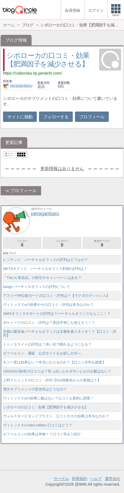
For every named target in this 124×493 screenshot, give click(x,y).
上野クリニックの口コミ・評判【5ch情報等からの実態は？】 (52, 380)
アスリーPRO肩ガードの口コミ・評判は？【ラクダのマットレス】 (56, 296)
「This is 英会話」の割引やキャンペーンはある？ (42, 278)
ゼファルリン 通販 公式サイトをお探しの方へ (42, 353)
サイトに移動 (19, 117)
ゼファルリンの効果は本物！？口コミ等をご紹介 (42, 434)
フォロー (22, 243)
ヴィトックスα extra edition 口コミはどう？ (37, 425)
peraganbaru (17, 85)
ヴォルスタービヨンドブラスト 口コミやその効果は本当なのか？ (56, 416)
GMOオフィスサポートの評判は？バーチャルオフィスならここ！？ (57, 314)
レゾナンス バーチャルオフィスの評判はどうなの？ (45, 260)
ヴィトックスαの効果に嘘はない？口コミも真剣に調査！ (48, 398)
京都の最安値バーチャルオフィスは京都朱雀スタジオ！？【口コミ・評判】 (59, 333)
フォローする (55, 117)
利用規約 (79, 478)
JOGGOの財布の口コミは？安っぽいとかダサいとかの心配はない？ (57, 371)
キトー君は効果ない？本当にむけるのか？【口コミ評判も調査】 (54, 362)
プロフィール (91, 117)
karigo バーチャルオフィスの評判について (36, 287)
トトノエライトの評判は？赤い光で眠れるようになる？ (47, 344)
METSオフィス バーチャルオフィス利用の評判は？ (45, 269)
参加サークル (102, 243)
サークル (61, 478)
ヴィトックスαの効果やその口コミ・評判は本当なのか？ (48, 305)
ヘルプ (96, 478)
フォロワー (62, 243)
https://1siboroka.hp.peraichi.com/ (32, 73)
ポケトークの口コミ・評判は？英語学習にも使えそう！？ (49, 323)
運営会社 (112, 478)
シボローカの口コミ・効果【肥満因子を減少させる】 (45, 407)
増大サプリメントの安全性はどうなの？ (35, 389)
